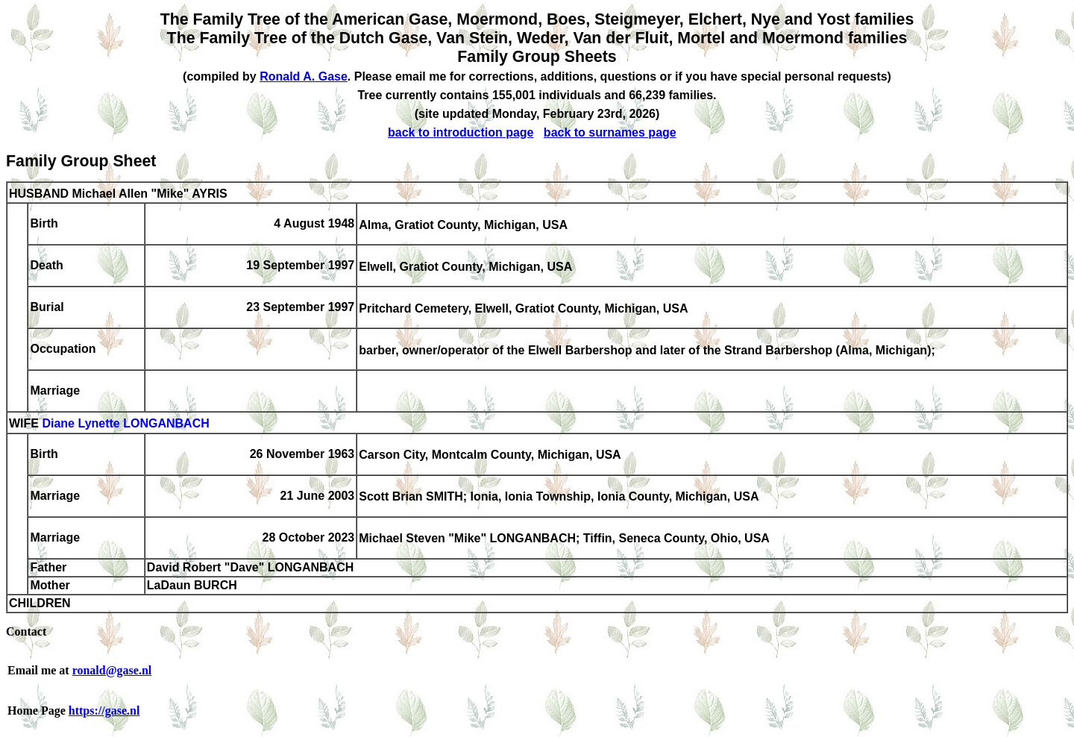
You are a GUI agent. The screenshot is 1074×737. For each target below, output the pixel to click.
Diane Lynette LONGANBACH (125, 424)
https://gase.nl (104, 710)
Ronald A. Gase (304, 76)
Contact (26, 631)
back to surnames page (610, 132)
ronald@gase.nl (112, 670)
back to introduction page (461, 132)
